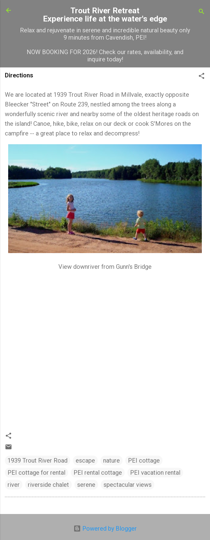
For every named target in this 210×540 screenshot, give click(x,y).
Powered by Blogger (105, 528)
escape (85, 460)
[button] (201, 76)
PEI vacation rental (155, 472)
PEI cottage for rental (36, 472)
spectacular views (127, 484)
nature (111, 460)
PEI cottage (144, 460)
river (14, 484)
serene (86, 484)
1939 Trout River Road (37, 460)
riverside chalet (48, 484)
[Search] (201, 12)
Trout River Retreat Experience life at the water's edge (105, 15)
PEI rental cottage (98, 472)
